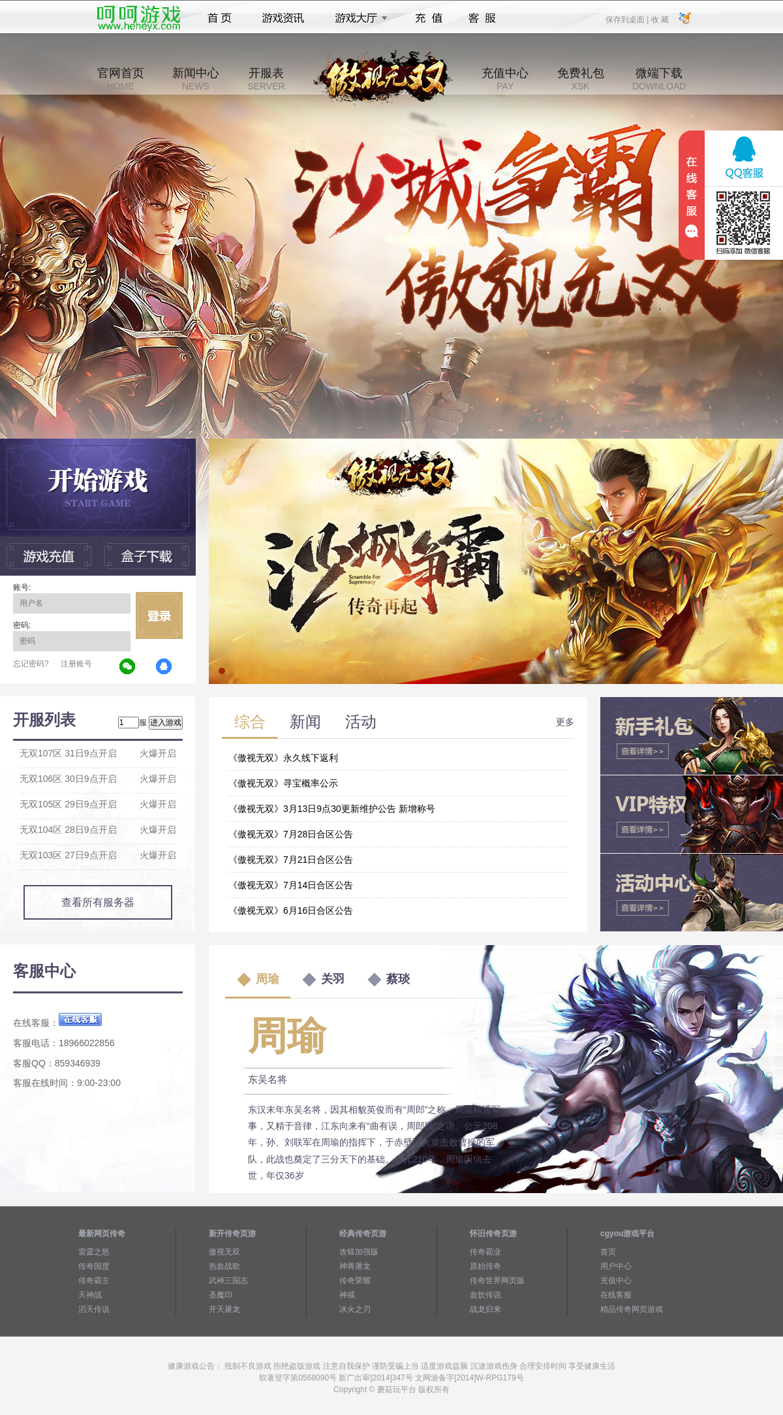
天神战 (90, 1294)
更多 (565, 722)
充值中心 (505, 79)
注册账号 (76, 663)
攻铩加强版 (358, 1251)
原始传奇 (485, 1266)
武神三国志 (228, 1280)
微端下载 (659, 79)
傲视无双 (224, 1251)
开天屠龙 (224, 1309)
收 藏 (659, 18)
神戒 (347, 1294)
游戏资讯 (283, 18)
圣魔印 (220, 1294)
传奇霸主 (94, 1280)
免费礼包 (580, 79)
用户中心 (616, 1266)
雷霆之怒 (94, 1251)
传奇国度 (94, 1266)
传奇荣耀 (355, 1280)
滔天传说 (94, 1309)
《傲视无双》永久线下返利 (283, 758)
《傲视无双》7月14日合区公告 (290, 885)
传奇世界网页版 (497, 1280)
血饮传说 (485, 1294)
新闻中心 (195, 79)
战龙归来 (485, 1309)
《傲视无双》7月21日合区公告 (290, 859)
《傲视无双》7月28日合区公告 (290, 834)
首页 (219, 18)
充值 (428, 18)
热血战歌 (224, 1266)
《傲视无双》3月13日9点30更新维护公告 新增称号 (331, 808)
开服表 (265, 79)
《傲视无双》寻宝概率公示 (283, 783)
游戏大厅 (357, 18)
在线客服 (616, 1294)
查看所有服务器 (97, 902)
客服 (482, 18)
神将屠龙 (355, 1266)
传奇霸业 (485, 1251)
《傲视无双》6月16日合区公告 (290, 910)
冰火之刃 (355, 1309)
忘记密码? (31, 663)
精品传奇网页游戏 (631, 1309)
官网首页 (120, 79)
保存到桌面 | (627, 18)
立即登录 (159, 615)
